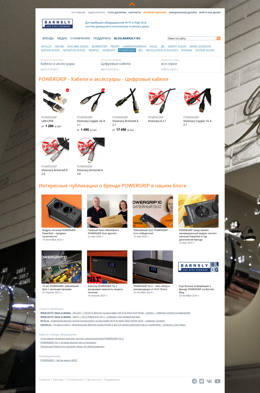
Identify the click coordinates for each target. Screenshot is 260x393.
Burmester (99, 46)
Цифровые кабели (116, 63)
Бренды (48, 38)
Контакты (135, 12)
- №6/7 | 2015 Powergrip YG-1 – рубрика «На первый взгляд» (90, 316)
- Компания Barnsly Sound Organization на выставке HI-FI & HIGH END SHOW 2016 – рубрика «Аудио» (102, 320)
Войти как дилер (210, 12)
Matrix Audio (50, 50)
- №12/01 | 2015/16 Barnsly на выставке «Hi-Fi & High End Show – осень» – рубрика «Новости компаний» (115, 312)
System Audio (205, 50)
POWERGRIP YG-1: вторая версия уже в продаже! (68, 342)
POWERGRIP (127, 50)
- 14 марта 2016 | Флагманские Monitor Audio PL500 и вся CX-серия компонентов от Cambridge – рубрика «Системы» (113, 324)
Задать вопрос (96, 12)
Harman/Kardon (134, 46)
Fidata (115, 46)
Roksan (186, 50)
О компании (80, 38)
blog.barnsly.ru (127, 38)
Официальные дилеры (183, 12)
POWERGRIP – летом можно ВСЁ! (58, 360)
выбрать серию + (169, 69)
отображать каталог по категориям (57, 53)
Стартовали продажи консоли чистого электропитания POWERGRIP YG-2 (82, 338)
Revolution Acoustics (162, 50)
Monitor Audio (74, 50)
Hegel (154, 46)
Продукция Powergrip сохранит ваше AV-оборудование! (72, 346)
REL (140, 50)
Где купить (93, 379)
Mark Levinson (200, 46)
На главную (78, 12)
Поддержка (102, 38)
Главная (44, 379)
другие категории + (50, 69)
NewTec (94, 50)
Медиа (62, 38)
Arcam (59, 46)
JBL (163, 46)
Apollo (46, 46)
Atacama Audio (78, 46)
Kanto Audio (177, 46)
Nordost (109, 50)
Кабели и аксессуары (58, 63)
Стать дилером (117, 12)
